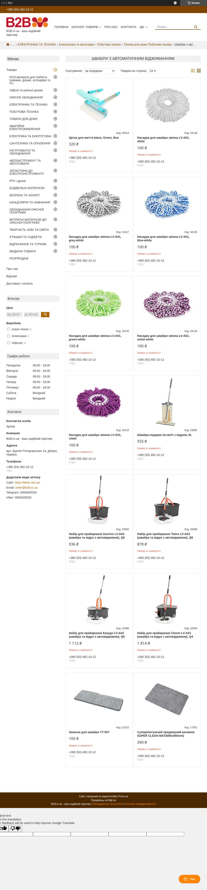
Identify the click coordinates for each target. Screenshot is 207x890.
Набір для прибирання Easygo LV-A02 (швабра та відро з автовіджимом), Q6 (97, 635)
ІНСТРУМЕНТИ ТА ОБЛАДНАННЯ (22, 152)
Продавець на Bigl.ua (103, 800)
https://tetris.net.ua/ (27, 482)
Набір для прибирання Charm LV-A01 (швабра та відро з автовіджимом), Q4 (165, 635)
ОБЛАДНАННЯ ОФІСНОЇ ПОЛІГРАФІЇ (27, 211)
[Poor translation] (15, 828)
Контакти (128, 27)
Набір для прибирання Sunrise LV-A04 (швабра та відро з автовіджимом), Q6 (97, 535)
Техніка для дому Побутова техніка (148, 44)
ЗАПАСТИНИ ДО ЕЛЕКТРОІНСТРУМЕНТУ (27, 172)
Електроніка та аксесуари (76, 44)
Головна (61, 27)
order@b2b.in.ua (26, 487)
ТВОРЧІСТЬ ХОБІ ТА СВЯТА (29, 229)
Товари (11, 69)
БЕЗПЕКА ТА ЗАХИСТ (25, 195)
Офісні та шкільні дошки (26, 90)
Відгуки (11, 276)
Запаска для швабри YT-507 (89, 732)
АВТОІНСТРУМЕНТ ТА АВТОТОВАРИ (25, 162)
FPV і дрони (18, 181)
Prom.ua (123, 796)
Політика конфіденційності (140, 804)
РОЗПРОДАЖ (19, 258)
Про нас (111, 27)
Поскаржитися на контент (108, 804)
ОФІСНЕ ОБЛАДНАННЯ (26, 97)
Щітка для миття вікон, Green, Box (94, 137)
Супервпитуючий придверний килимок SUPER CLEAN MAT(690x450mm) (166, 734)
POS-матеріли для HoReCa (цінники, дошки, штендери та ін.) (30, 80)
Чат (189, 879)
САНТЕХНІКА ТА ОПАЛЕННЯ (30, 143)
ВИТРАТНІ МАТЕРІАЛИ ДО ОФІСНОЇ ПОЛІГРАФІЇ (28, 221)
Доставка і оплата (19, 283)
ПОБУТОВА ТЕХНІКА (24, 111)
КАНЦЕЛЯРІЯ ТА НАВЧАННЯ (30, 202)
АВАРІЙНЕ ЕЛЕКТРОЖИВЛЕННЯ (25, 127)
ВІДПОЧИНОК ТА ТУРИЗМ (28, 244)
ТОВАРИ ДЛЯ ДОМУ (24, 119)
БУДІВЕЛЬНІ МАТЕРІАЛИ (27, 188)
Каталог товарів (85, 27)
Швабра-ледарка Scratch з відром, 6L (164, 435)
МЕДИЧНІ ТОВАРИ (23, 251)
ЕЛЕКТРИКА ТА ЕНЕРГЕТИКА (30, 136)
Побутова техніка (109, 44)
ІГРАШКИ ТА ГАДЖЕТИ (26, 237)
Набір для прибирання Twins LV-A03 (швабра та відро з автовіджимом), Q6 (165, 535)
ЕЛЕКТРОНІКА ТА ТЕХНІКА (37, 44)
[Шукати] (196, 27)
